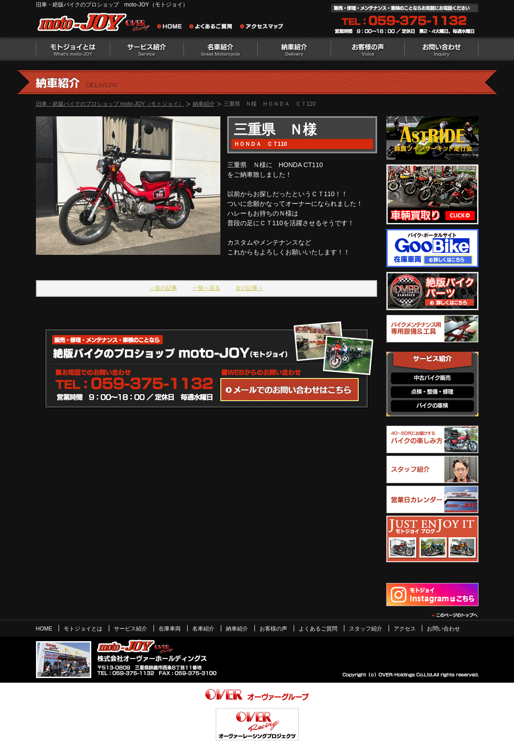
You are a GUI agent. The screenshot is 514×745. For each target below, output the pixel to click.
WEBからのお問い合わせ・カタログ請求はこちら (289, 389)
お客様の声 (368, 49)
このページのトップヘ (454, 615)
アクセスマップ (262, 27)
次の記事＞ (249, 288)
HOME (44, 628)
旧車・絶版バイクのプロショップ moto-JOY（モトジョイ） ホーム (172, 27)
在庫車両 (170, 628)
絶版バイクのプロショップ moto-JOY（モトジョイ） (96, 24)
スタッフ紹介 (365, 628)
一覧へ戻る (206, 288)
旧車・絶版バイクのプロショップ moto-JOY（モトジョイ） (110, 104)
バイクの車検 (432, 406)
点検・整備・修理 (432, 392)
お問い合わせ (442, 49)
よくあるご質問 (213, 27)
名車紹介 (220, 49)
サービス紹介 (146, 49)
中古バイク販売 (432, 378)
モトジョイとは (73, 49)
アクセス (405, 628)
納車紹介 (294, 49)
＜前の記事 (163, 288)
